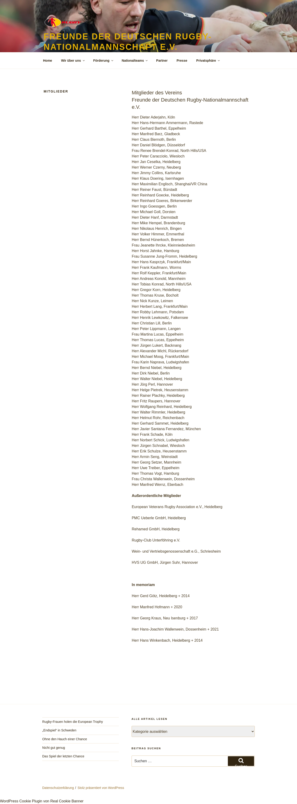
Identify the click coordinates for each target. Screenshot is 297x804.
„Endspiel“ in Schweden (59, 730)
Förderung (103, 60)
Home (47, 60)
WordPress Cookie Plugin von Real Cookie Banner (42, 801)
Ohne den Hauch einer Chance (64, 739)
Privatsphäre (208, 60)
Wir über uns (73, 60)
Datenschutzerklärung (58, 788)
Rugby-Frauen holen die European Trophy (72, 722)
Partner (162, 60)
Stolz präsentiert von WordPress (100, 788)
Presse (182, 60)
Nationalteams (135, 60)
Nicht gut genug (53, 748)
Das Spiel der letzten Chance (63, 756)
